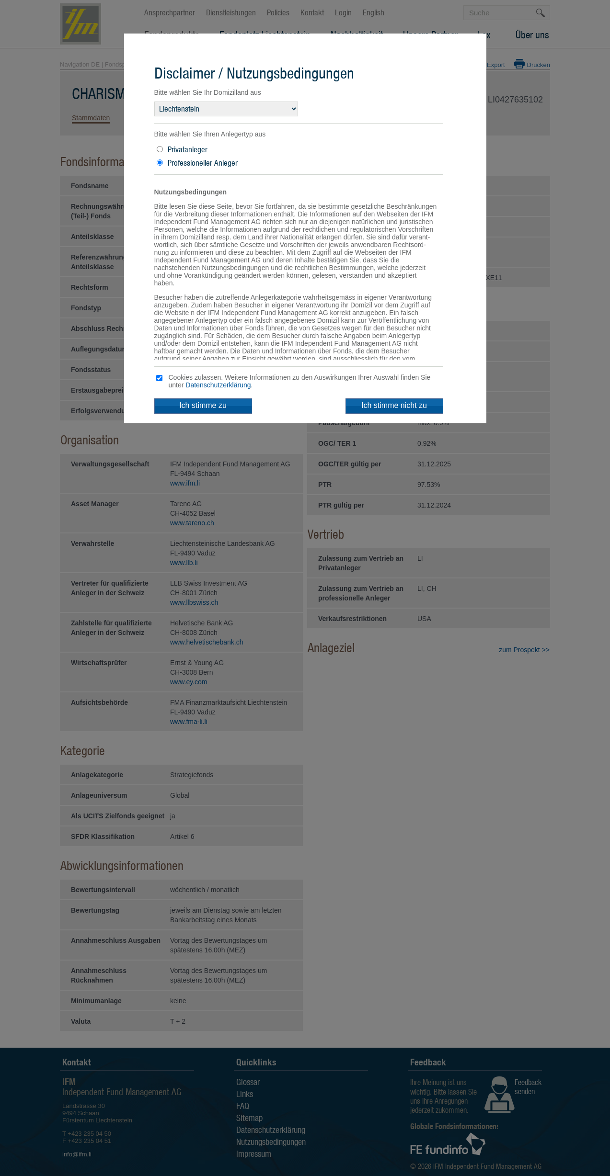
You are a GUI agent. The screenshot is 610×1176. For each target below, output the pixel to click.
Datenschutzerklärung (218, 385)
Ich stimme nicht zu (394, 405)
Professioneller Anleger (203, 163)
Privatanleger (187, 149)
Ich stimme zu (203, 405)
